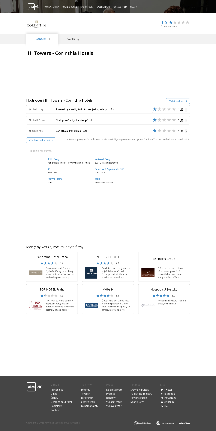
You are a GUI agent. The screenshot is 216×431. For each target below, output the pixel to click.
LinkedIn (169, 401)
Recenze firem (120, 7)
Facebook (169, 393)
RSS (166, 406)
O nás (54, 393)
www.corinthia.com (104, 182)
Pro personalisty (89, 406)
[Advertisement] (164, 71)
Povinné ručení (69, 7)
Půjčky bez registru (141, 393)
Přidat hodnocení (178, 101)
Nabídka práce (114, 389)
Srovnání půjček (139, 389)
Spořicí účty (87, 7)
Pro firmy (85, 389)
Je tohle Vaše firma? (41, 150)
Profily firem (86, 397)
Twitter (168, 389)
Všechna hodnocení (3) (41, 140)
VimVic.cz (49, 422)
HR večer (85, 393)
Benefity (111, 397)
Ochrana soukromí (61, 401)
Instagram (170, 397)
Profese (110, 393)
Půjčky (51, 7)
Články (133, 7)
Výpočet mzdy (114, 401)
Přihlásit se (57, 389)
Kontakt (55, 410)
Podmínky (56, 406)
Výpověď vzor (114, 406)
